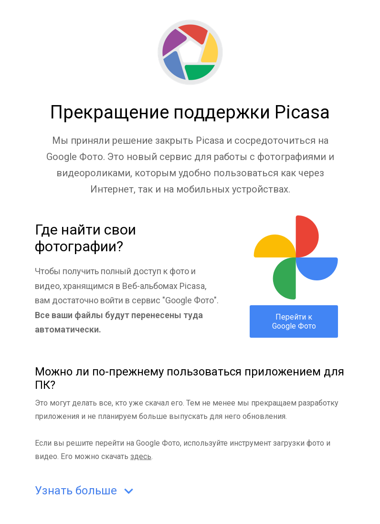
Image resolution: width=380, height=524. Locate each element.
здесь (140, 456)
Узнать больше (86, 491)
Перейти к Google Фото (294, 321)
